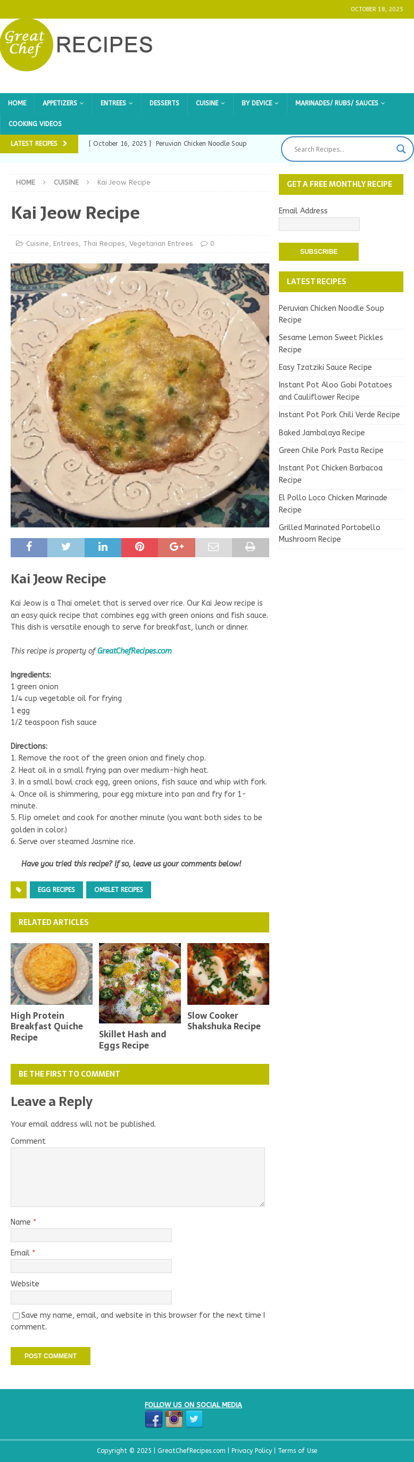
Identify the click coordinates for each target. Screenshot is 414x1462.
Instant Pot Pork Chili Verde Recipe (339, 414)
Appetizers (60, 103)
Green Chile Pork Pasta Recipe (331, 450)
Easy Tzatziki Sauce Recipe (325, 367)
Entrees (113, 103)
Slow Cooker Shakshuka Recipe (224, 1021)
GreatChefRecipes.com (134, 651)
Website (25, 1283)
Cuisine (207, 103)
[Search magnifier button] (401, 149)
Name (22, 1222)
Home (17, 103)
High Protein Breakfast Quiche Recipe (47, 1027)
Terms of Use (297, 1451)
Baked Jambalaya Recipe (322, 432)
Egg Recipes (56, 890)
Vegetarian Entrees (161, 243)
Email (21, 1253)
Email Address (303, 211)
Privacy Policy (252, 1451)
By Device (257, 103)
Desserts (164, 103)
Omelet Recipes (118, 890)
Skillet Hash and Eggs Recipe (132, 1039)
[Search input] (342, 149)
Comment (28, 1141)
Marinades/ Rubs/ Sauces (336, 103)
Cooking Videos (35, 124)
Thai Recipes (104, 243)
